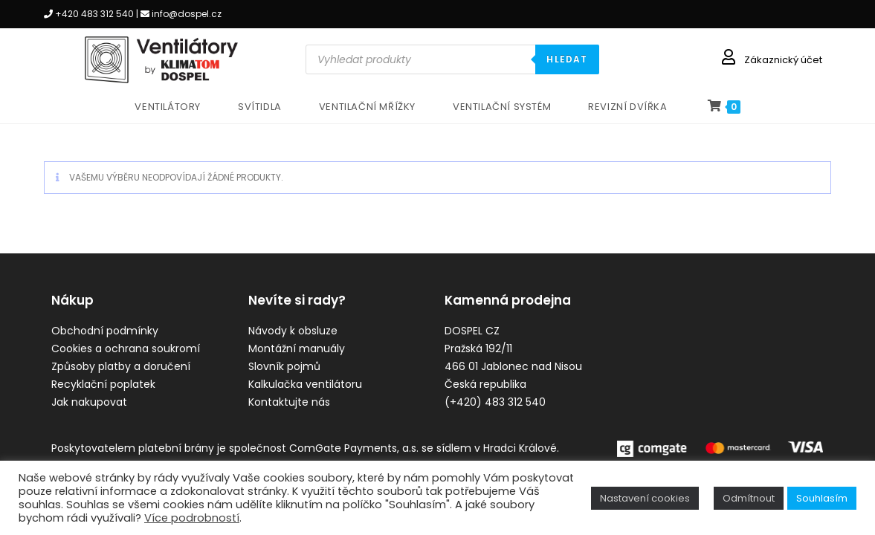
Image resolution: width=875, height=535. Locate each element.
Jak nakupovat (89, 402)
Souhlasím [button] (821, 498)
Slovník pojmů (284, 366)
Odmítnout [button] (749, 498)
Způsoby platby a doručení (120, 366)
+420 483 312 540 (94, 13)
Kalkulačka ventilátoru (305, 384)
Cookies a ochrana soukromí (125, 348)
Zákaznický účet (783, 60)
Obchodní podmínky (104, 330)
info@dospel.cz (187, 13)
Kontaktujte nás (289, 402)
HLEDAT (566, 59)
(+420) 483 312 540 (495, 402)
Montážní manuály (296, 348)
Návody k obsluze (293, 330)
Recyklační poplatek (103, 384)
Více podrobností (191, 518)
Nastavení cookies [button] (645, 498)
